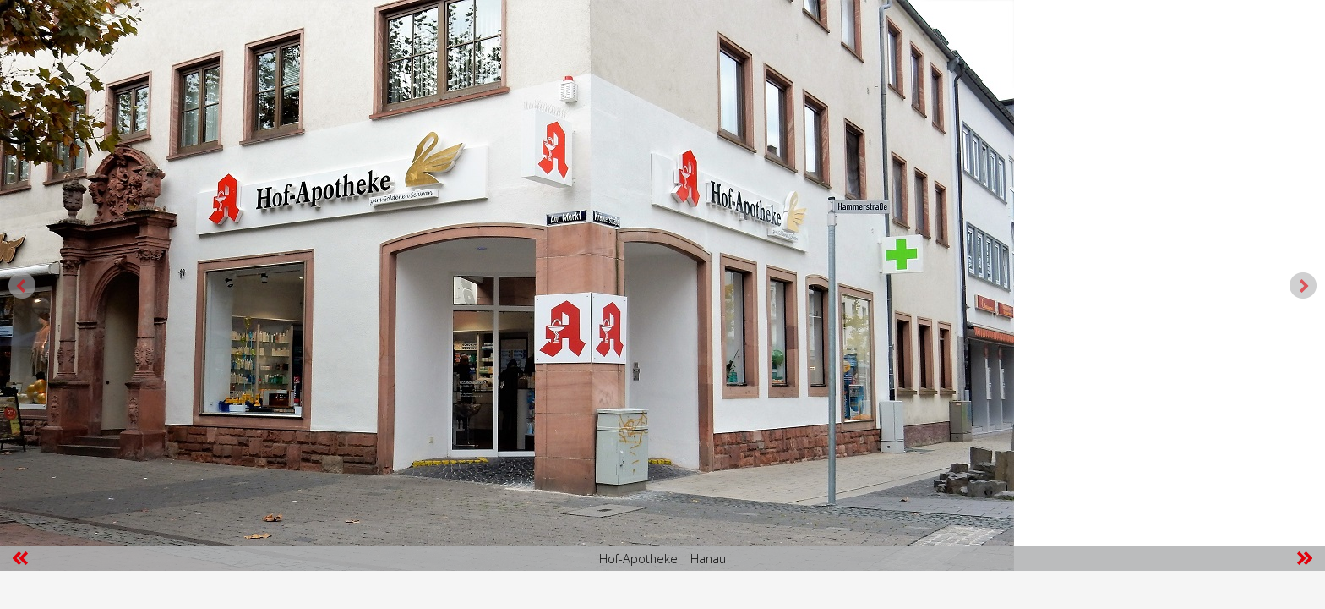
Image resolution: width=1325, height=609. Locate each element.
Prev (21, 285)
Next (1303, 285)
